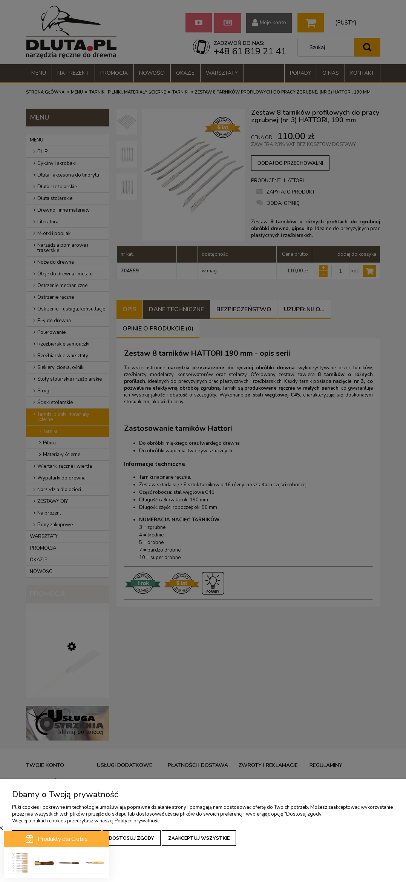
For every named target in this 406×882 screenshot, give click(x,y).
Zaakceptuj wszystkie (199, 838)
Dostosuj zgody (131, 838)
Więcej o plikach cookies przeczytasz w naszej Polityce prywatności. (87, 820)
